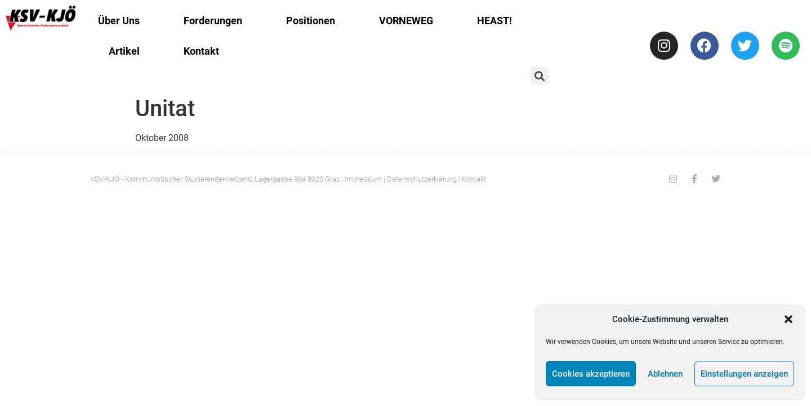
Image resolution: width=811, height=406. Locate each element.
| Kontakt (472, 179)
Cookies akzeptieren (591, 374)
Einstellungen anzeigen (744, 374)
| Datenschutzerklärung (420, 179)
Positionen (310, 21)
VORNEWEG (406, 21)
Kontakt (201, 51)
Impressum (363, 179)
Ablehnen (665, 374)
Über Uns (119, 21)
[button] (788, 319)
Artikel (124, 51)
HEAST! (494, 21)
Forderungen (213, 21)
